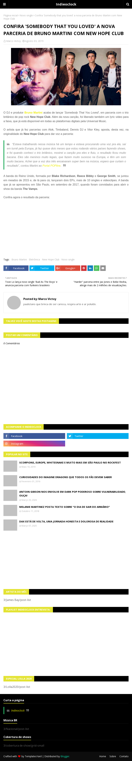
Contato (124, 756)
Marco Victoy (13, 41)
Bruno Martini (33, 112)
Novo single (26, 15)
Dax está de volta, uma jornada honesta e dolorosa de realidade (66, 521)
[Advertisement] (66, 560)
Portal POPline (51, 165)
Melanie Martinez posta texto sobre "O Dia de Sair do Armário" (64, 506)
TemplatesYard (33, 756)
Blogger (64, 756)
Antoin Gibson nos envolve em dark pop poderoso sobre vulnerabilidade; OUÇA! (72, 493)
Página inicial (10, 15)
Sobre (112, 756)
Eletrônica (34, 259)
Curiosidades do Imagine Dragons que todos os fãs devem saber (65, 477)
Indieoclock (66, 4)
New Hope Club (50, 259)
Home (102, 756)
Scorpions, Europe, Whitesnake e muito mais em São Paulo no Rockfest (70, 462)
